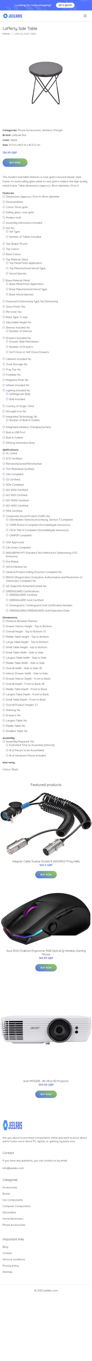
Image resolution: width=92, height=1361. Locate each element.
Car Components (13, 1199)
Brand (6, 1193)
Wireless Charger (52, 130)
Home (6, 33)
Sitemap (7, 1271)
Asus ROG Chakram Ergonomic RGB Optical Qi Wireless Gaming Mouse (46, 952)
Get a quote (65, 5)
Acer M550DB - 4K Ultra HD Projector (46, 1081)
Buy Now (15, 162)
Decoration (9, 1212)
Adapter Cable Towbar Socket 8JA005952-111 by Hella (46, 861)
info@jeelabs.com (13, 1168)
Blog (5, 1246)
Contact (7, 1253)
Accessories (10, 1187)
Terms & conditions (14, 1259)
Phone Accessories (29, 130)
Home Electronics (13, 1218)
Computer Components (16, 1206)
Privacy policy (11, 1265)
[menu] (85, 15)
